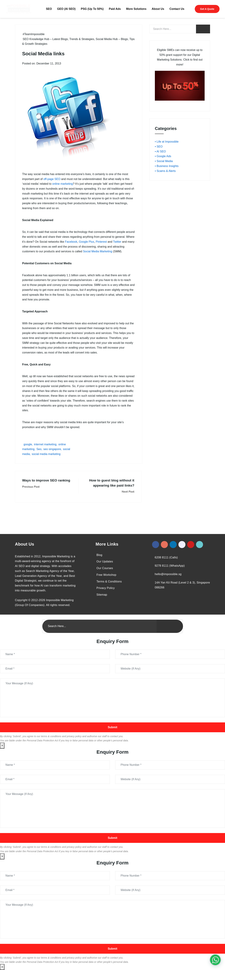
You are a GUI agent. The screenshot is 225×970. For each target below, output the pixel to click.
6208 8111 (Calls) (166, 557)
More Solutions (136, 8)
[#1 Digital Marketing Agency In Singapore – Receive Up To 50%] (215, 960)
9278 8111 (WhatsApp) (170, 565)
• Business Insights (167, 166)
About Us (158, 8)
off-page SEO (51, 179)
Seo (38, 449)
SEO (49, 8)
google (28, 444)
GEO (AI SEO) (66, 8)
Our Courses (105, 568)
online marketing (62, 183)
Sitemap (102, 594)
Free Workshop (106, 574)
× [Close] (2, 745)
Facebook (71, 241)
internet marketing (45, 444)
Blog (99, 554)
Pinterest (101, 241)
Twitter (117, 241)
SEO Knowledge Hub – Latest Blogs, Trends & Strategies (58, 39)
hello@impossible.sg (168, 574)
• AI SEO (160, 151)
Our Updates (105, 561)
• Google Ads (163, 156)
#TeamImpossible (34, 34)
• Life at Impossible (167, 141)
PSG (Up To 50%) (92, 8)
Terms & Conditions (109, 581)
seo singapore (52, 449)
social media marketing (46, 454)
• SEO (159, 146)
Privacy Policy (106, 587)
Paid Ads (115, 8)
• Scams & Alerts (165, 170)
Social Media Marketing (97, 251)
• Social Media (164, 161)
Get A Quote (207, 9)
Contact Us (176, 8)
